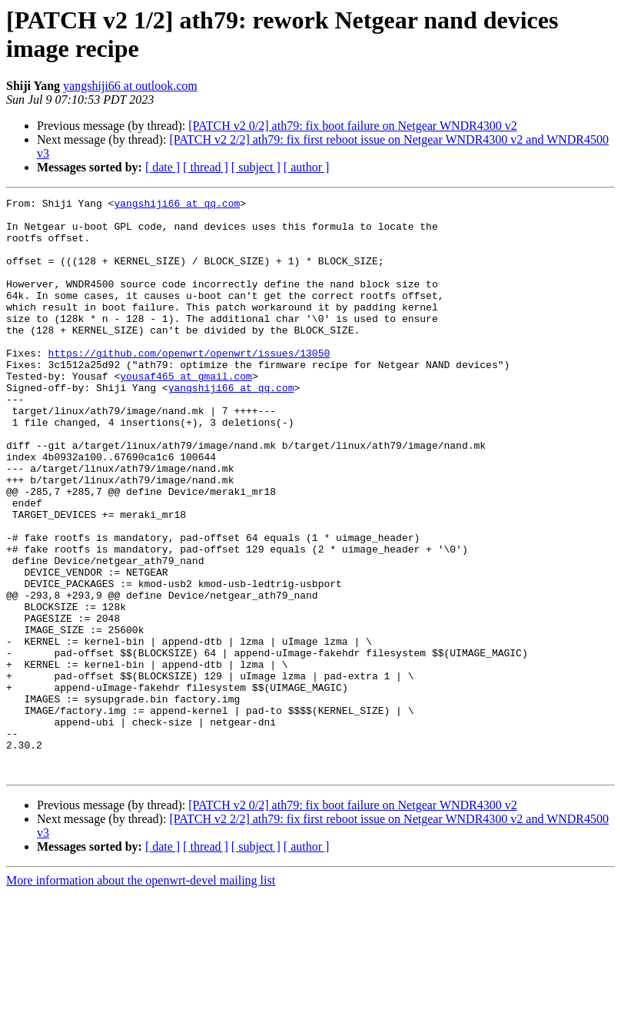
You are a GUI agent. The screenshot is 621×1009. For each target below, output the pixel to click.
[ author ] (307, 167)
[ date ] (162, 167)
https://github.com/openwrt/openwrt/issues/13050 (189, 385)
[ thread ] (205, 167)
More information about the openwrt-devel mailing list (140, 995)
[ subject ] (256, 167)
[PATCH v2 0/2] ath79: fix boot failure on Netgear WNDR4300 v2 (352, 125)
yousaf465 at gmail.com (186, 413)
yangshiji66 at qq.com (177, 205)
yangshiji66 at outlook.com (130, 85)
